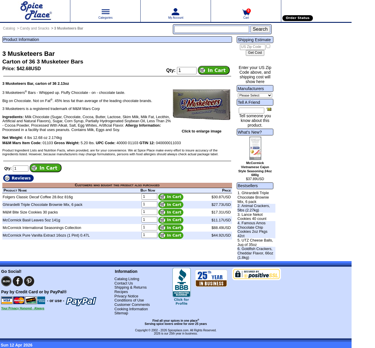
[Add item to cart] (214, 70)
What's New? (250, 132)
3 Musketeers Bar (68, 28)
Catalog (9, 28)
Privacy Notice (126, 296)
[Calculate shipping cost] (255, 53)
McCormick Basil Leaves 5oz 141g (31, 220)
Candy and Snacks (35, 28)
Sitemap (121, 313)
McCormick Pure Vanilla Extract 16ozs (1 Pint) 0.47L (46, 235)
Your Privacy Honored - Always (22, 308)
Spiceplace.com (178, 330)
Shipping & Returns (130, 287)
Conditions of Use (129, 300)
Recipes (121, 292)
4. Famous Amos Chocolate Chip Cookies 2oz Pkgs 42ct (252, 229)
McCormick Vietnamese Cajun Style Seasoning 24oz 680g (255, 169)
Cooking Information (131, 309)
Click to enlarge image (201, 131)
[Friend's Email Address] (251, 110)
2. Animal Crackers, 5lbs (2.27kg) (253, 208)
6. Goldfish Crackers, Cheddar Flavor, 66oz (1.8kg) (255, 253)
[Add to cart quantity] (187, 70)
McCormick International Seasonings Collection (42, 227)
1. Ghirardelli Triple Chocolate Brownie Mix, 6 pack (253, 197)
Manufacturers (251, 88)
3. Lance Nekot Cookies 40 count (251, 216)
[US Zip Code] (252, 47)
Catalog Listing (126, 279)
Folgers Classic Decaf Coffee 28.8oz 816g (38, 197)
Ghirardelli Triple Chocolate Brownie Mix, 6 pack (42, 204)
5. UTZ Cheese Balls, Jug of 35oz (255, 242)
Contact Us (123, 283)
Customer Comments (132, 304)
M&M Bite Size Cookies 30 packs (30, 212)
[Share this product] (268, 109)
